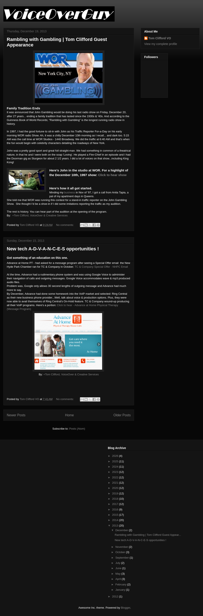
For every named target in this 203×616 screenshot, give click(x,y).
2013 (115, 525)
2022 (115, 477)
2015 (115, 514)
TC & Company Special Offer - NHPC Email (101, 266)
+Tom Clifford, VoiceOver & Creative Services (40, 215)
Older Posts (122, 415)
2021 (115, 482)
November (122, 546)
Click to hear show (112, 175)
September (122, 557)
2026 (115, 455)
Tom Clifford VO (159, 38)
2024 (115, 466)
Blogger (125, 607)
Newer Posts (16, 415)
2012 (115, 596)
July (118, 562)
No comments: (65, 225)
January (120, 589)
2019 (115, 493)
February (121, 584)
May (118, 573)
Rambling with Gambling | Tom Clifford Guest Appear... (148, 534)
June (118, 568)
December (122, 530)
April (118, 579)
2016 (115, 509)
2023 (115, 472)
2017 (115, 504)
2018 (115, 498)
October (120, 552)
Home (69, 415)
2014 (115, 520)
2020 (115, 488)
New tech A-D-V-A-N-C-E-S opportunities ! (53, 248)
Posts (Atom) (77, 428)
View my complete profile (160, 44)
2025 (115, 461)
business (69, 192)
